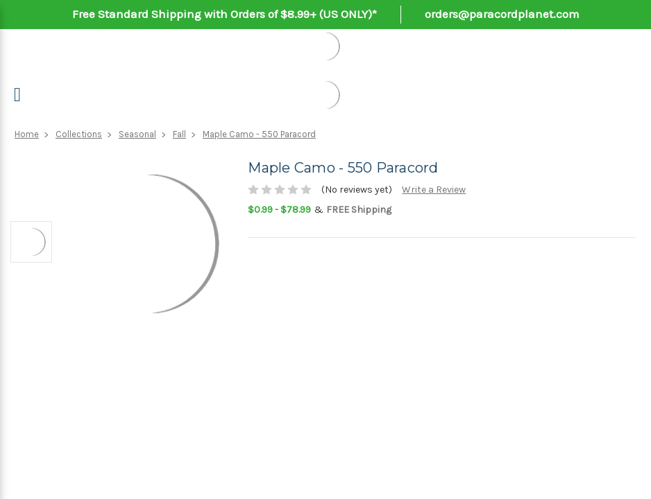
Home (27, 134)
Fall (179, 134)
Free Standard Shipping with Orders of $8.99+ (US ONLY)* (224, 14)
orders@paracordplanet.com (502, 14)
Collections (79, 134)
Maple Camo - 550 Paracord (259, 134)
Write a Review (434, 189)
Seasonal (137, 134)
